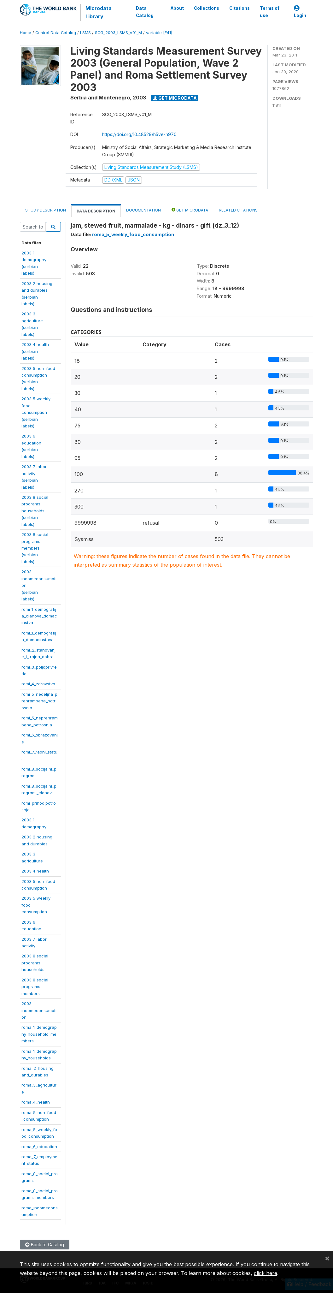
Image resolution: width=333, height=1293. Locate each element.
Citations (239, 8)
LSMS (85, 32)
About (177, 8)
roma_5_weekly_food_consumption (133, 234)
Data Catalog (145, 12)
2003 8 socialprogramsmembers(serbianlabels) (34, 548)
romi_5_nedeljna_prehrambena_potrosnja (39, 701)
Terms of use (269, 12)
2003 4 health (35, 870)
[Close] (327, 1258)
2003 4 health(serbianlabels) (35, 351)
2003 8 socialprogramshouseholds (34, 962)
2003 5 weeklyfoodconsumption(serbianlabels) (35, 412)
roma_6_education (39, 1146)
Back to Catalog (44, 1244)
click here (265, 1273)
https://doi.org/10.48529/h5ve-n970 (139, 134)
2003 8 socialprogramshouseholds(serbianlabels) (34, 511)
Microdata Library (98, 12)
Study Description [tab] (45, 210)
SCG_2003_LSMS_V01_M (118, 32)
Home (25, 32)
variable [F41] (159, 32)
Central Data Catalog (55, 32)
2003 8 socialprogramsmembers (34, 986)
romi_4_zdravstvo (38, 683)
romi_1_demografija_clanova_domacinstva (39, 616)
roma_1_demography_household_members (39, 1034)
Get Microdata (175, 98)
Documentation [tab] (143, 210)
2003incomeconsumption (38, 1010)
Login (300, 12)
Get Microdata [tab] (190, 209)
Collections (206, 8)
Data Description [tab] (96, 211)
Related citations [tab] (238, 210)
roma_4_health (35, 1102)
